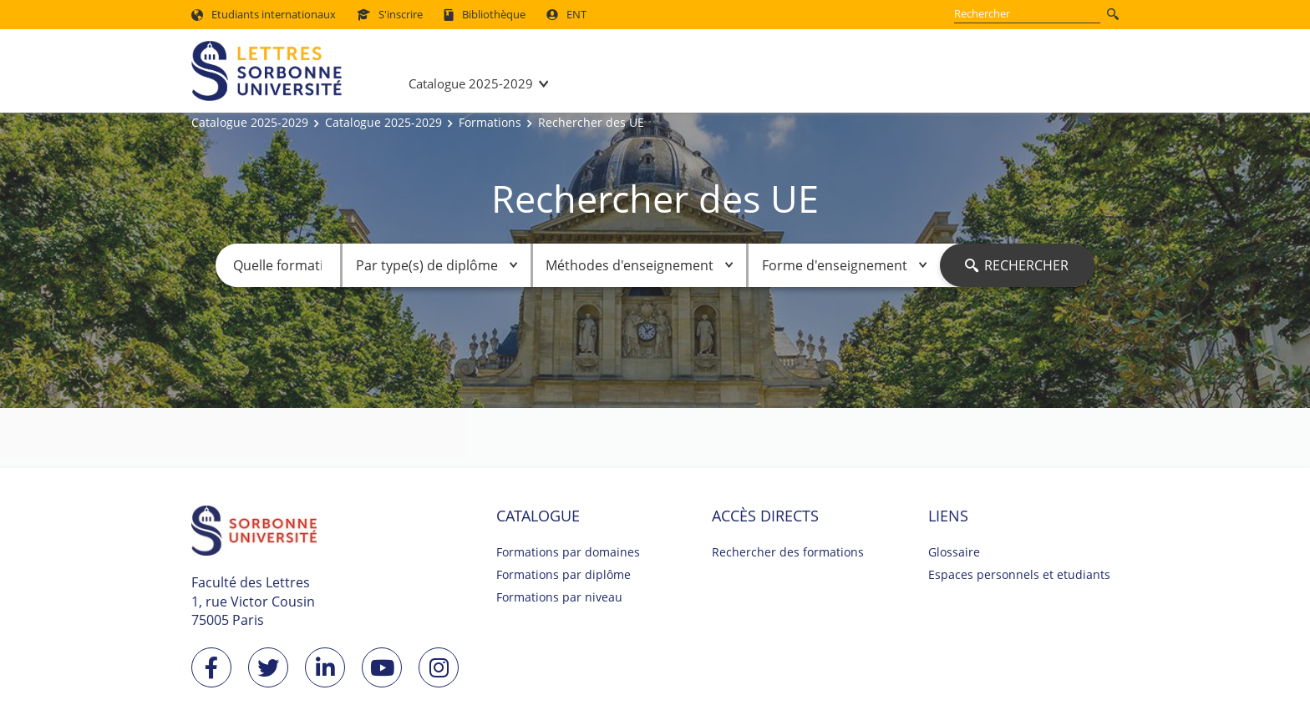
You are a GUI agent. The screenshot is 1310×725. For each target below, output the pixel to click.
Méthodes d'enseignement (639, 265)
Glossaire (954, 552)
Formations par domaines (568, 552)
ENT (566, 14)
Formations (490, 122)
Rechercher (1017, 265)
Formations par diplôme (563, 574)
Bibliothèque (485, 14)
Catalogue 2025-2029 (471, 84)
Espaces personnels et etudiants (1019, 574)
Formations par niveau (559, 597)
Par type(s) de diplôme (436, 265)
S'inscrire (390, 14)
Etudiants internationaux (263, 14)
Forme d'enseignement (844, 265)
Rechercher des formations (788, 552)
